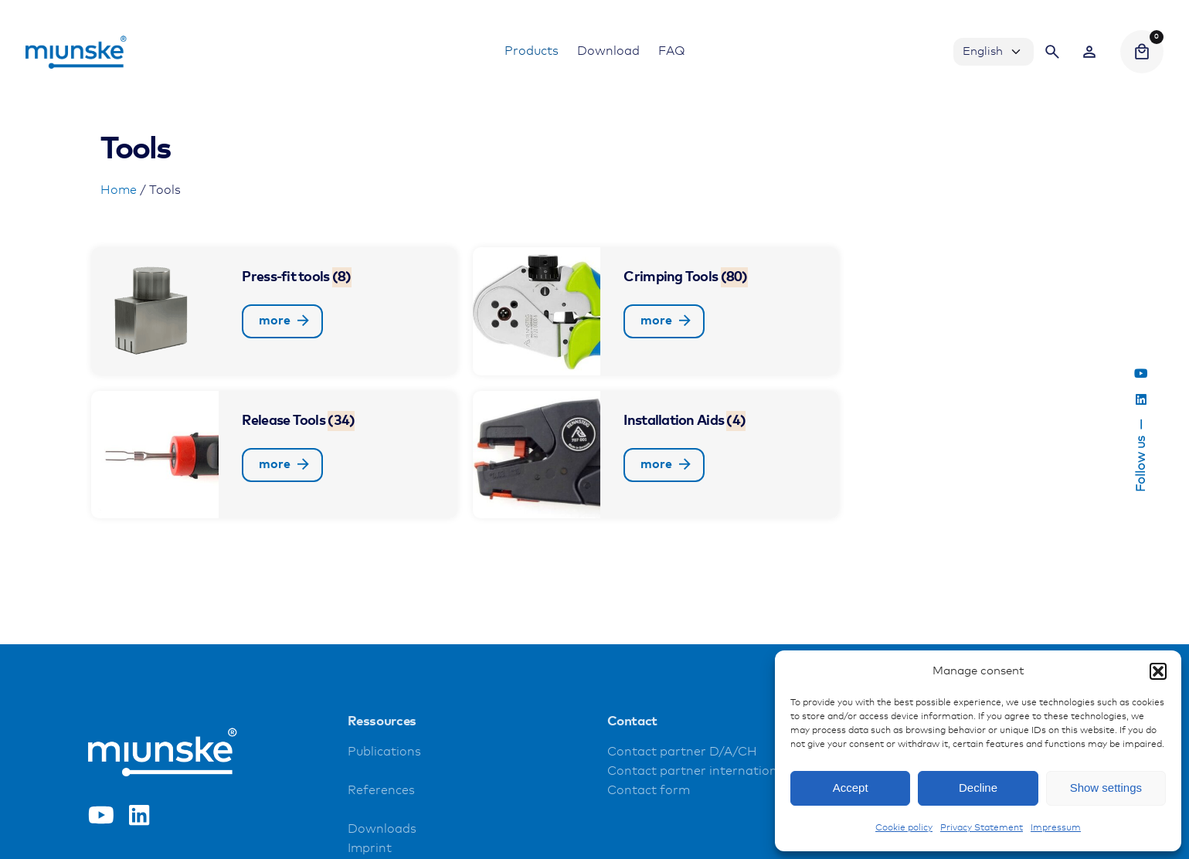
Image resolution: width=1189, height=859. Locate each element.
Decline (978, 787)
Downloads (382, 829)
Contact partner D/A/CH (682, 752)
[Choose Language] (993, 52)
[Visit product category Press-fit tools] (274, 311)
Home (118, 190)
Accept (850, 787)
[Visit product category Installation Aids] (656, 455)
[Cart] (1142, 51)
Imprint (370, 848)
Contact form (648, 790)
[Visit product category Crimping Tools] (656, 311)
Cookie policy (904, 828)
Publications (384, 752)
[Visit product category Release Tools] (274, 455)
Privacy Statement (981, 828)
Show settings (1106, 787)
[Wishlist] (1089, 51)
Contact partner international (697, 771)
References (381, 790)
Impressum (1056, 828)
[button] (1158, 671)
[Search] (1052, 51)
